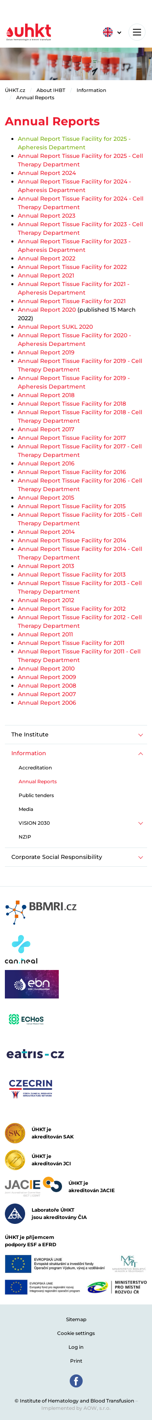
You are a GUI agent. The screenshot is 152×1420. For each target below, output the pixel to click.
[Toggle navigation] (137, 32)
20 (123, 335)
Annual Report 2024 (47, 173)
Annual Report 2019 (46, 352)
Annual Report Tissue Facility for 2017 (72, 437)
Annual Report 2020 (47, 309)
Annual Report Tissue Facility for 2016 (72, 472)
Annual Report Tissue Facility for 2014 (72, 540)
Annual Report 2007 (47, 694)
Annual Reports (35, 97)
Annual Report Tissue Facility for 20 (69, 335)
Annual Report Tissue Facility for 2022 (72, 267)
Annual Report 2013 (46, 566)
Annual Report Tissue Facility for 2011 (71, 643)
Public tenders (36, 795)
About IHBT (50, 90)
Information (91, 90)
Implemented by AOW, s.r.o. (76, 1408)
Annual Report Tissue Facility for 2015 (72, 506)
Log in (76, 1347)
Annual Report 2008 (47, 685)
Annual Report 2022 (46, 258)
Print (76, 1361)
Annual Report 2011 (45, 634)
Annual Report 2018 (46, 395)
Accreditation (35, 768)
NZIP (25, 837)
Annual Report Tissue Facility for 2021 (72, 301)
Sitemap (76, 1319)
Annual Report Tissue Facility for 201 (70, 378)
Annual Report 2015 (46, 497)
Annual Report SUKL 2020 (55, 326)
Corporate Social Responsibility (56, 857)
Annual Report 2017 (46, 429)
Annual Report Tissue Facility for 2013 (72, 574)
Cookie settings (76, 1333)
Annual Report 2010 (46, 668)
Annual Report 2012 (46, 600)
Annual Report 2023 (46, 215)
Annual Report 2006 (47, 702)
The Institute (30, 734)
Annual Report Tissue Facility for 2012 (72, 608)
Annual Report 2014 (46, 531)
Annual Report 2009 (47, 677)
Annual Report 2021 (46, 275)
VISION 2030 (34, 823)
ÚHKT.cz (15, 90)
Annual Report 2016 (46, 463)
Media (26, 809)
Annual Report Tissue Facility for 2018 (72, 403)
